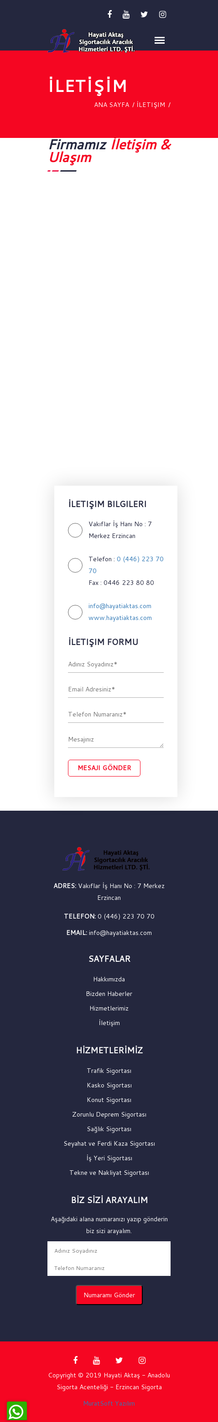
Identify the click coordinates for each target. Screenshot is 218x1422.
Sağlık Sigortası (109, 1128)
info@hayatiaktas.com (119, 605)
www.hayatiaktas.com (120, 617)
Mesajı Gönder (104, 767)
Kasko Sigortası (109, 1085)
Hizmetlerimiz (109, 1008)
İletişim (150, 104)
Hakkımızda (109, 979)
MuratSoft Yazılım (109, 1403)
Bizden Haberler (109, 993)
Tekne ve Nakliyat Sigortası (109, 1172)
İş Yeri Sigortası (109, 1158)
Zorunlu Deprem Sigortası (109, 1114)
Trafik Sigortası (109, 1070)
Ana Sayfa (111, 104)
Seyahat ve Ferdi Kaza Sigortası (109, 1143)
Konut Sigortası (109, 1099)
